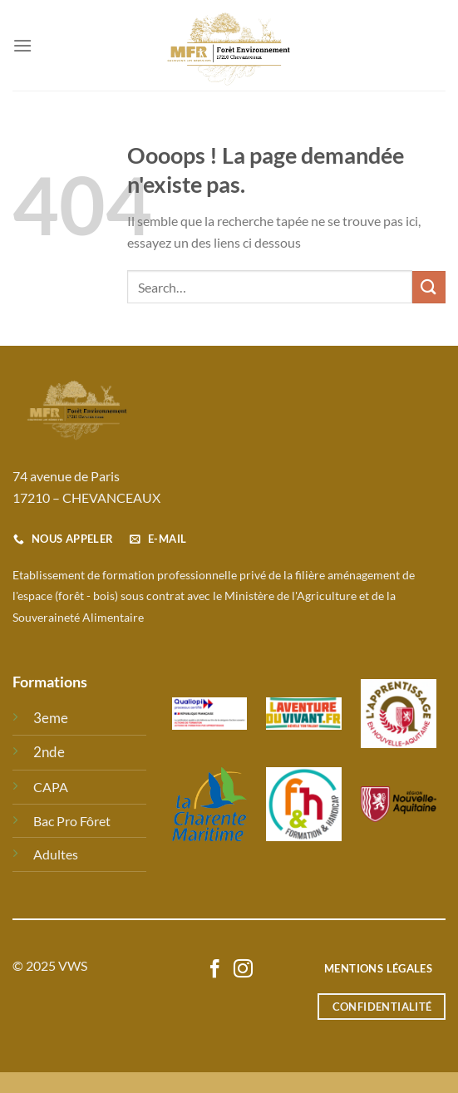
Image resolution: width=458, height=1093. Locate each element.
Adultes (55, 854)
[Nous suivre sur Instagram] (243, 970)
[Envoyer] (429, 287)
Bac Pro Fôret (72, 821)
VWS (72, 965)
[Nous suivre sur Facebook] (214, 970)
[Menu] (22, 45)
